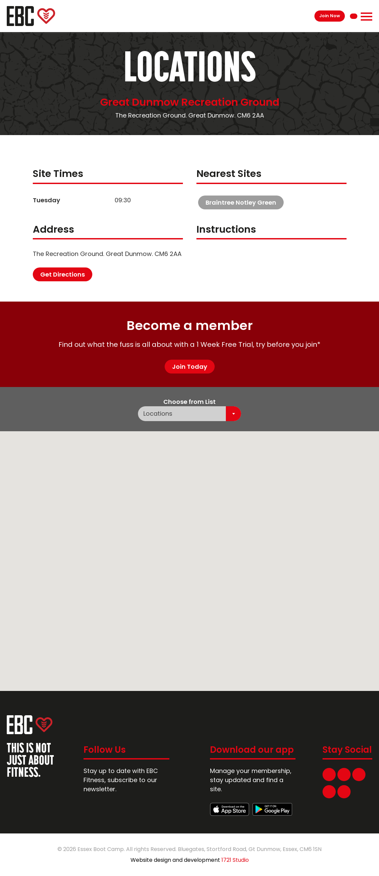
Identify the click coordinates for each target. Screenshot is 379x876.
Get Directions (62, 274)
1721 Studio (235, 860)
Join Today (189, 366)
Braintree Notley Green (241, 202)
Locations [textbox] (157, 413)
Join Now (329, 16)
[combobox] (189, 413)
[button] (310, 465)
